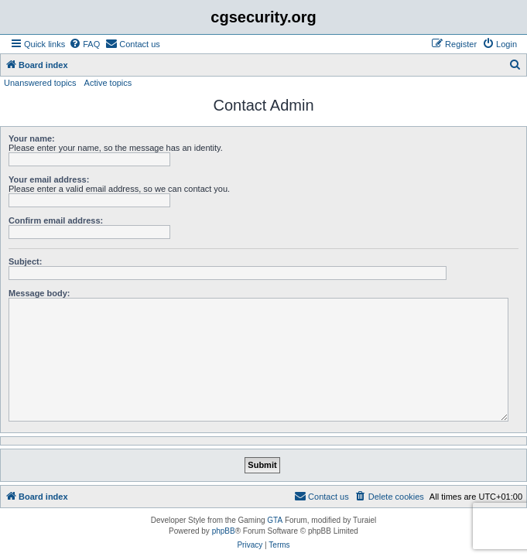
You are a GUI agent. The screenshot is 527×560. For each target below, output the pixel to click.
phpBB (223, 531)
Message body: (39, 293)
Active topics (108, 82)
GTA (274, 520)
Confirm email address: (56, 220)
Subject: (25, 261)
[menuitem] (84, 44)
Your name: (32, 138)
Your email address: (49, 179)
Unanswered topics (40, 82)
